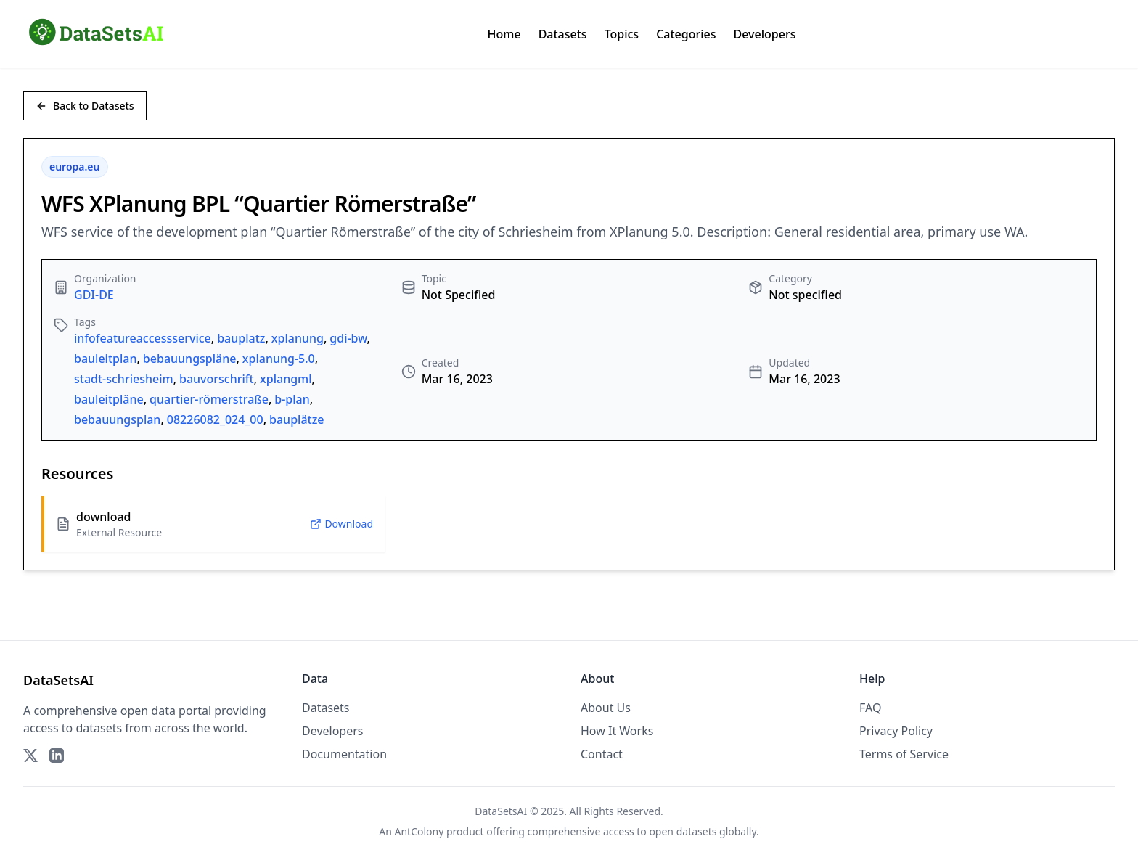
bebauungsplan (117, 419)
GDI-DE (94, 295)
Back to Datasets (85, 105)
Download (341, 524)
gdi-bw (348, 338)
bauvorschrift (216, 379)
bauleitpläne (109, 399)
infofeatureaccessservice (142, 338)
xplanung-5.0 (278, 359)
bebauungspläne (190, 359)
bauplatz (241, 338)
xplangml (286, 379)
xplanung (297, 338)
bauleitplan (105, 359)
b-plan (291, 399)
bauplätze (296, 419)
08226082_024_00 (215, 419)
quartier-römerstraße (209, 399)
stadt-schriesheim (123, 379)
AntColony (419, 831)
